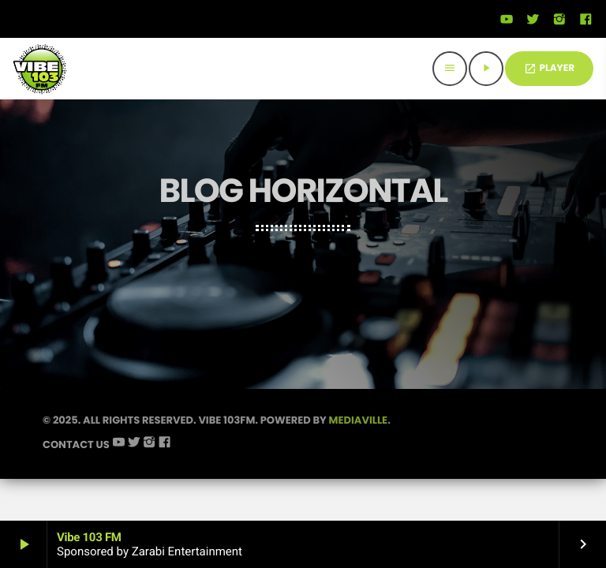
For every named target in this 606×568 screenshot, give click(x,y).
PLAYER (549, 68)
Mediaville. (360, 420)
